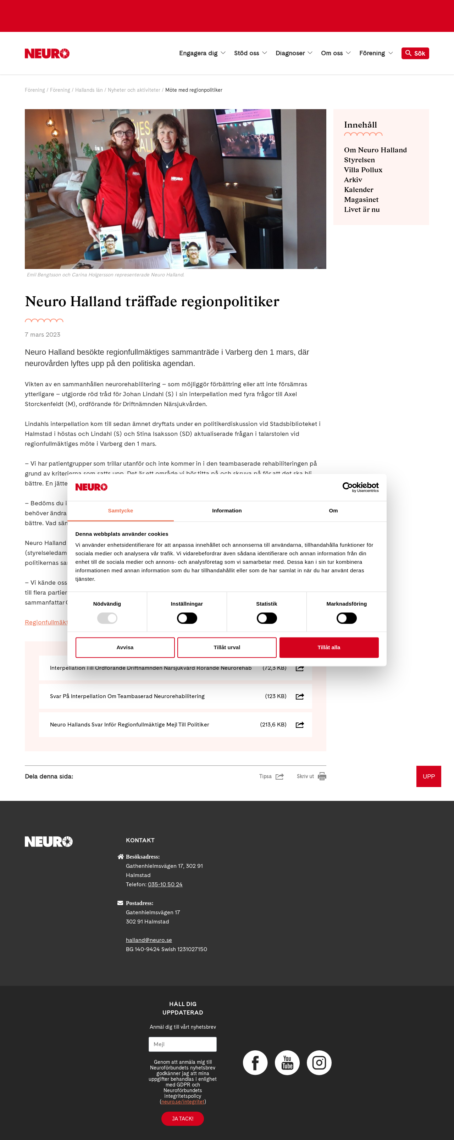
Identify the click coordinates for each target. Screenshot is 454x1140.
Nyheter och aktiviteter (134, 90)
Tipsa (265, 776)
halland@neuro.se (149, 940)
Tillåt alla (329, 648)
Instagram (319, 1062)
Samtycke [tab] (120, 511)
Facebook (255, 1062)
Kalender (358, 189)
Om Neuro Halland (375, 150)
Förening (376, 53)
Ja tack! (182, 1119)
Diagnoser (294, 53)
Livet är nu (362, 209)
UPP (429, 776)
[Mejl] (183, 1044)
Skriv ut (305, 776)
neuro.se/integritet (182, 1102)
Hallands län (89, 90)
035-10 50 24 (165, 884)
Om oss (336, 53)
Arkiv (353, 179)
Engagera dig (202, 53)
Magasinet (361, 199)
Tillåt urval (227, 648)
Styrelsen (359, 160)
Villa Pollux (363, 169)
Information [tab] (227, 511)
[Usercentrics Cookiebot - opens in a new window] (348, 487)
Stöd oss (250, 53)
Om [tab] (333, 511)
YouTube (287, 1062)
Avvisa (125, 648)
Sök (415, 53)
